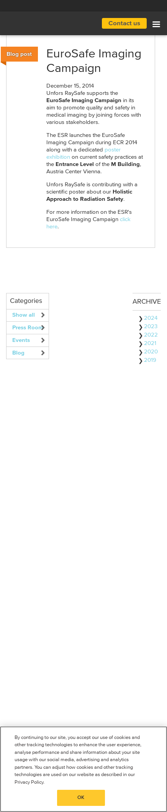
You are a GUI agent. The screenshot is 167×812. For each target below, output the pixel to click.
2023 (150, 326)
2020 (151, 352)
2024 (150, 318)
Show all (23, 315)
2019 (150, 360)
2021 (150, 343)
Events (21, 340)
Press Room (27, 327)
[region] (83, 769)
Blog (18, 353)
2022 (151, 335)
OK (80, 797)
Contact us (124, 23)
